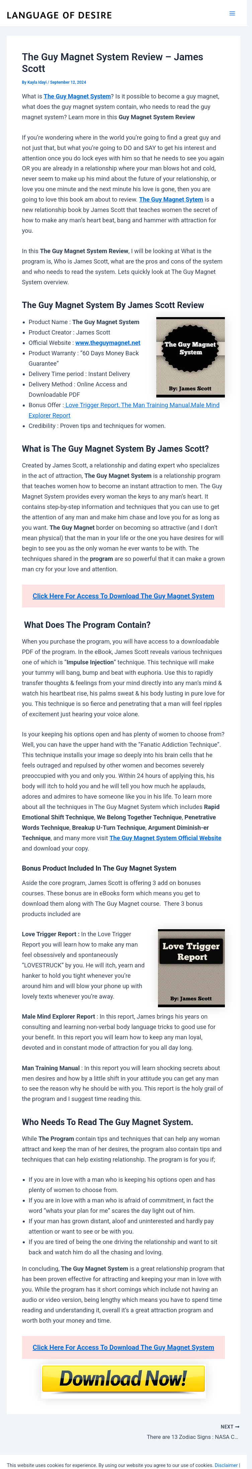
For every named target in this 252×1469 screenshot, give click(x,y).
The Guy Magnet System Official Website (165, 837)
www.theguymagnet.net (107, 342)
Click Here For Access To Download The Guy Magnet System (123, 596)
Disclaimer (226, 1464)
